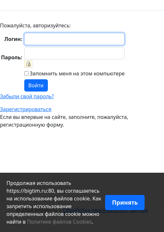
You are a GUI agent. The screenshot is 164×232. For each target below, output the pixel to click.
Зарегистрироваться (25, 109)
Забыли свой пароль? (27, 96)
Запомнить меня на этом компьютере (76, 73)
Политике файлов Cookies (59, 221)
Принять (125, 202)
